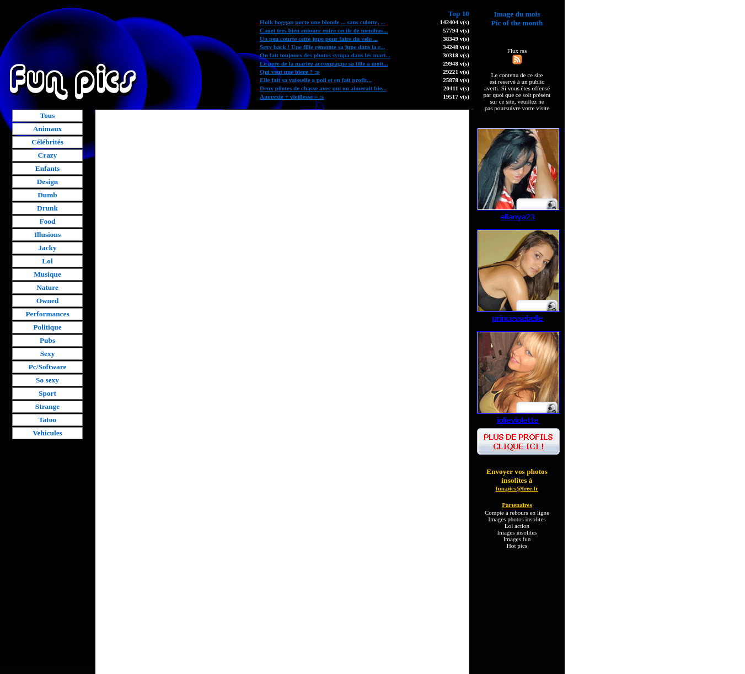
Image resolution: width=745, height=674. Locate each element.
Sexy (47, 353)
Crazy (47, 155)
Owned (47, 300)
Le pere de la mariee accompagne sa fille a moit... (324, 63)
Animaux (47, 129)
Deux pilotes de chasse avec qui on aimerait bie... (323, 88)
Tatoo (47, 420)
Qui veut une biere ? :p (290, 71)
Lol (47, 261)
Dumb (47, 195)
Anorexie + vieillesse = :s (292, 96)
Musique (47, 274)
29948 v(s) (456, 63)
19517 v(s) (456, 96)
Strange (47, 406)
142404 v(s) (454, 22)
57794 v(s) (456, 30)
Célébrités (47, 142)
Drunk (47, 208)
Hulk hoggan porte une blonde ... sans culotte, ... (322, 22)
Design (47, 181)
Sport (47, 393)
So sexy (47, 380)
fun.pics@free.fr (517, 488)
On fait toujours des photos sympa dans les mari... (325, 55)
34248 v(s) (456, 47)
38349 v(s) (456, 38)
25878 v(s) (456, 80)
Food (48, 221)
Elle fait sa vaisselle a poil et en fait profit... (316, 80)
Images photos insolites (516, 519)
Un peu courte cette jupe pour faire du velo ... (319, 38)
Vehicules (47, 433)
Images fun (517, 539)
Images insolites (517, 532)
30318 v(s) (456, 55)
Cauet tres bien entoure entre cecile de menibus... (324, 30)
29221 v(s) (456, 71)
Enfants (47, 168)
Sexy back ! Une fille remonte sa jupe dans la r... (322, 47)
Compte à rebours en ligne (517, 512)
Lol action (517, 525)
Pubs (47, 340)
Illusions (47, 234)
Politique (47, 327)
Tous (47, 115)
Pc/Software (48, 367)
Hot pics (517, 545)
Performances (47, 314)
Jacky (47, 248)
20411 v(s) (456, 88)
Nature (47, 287)
